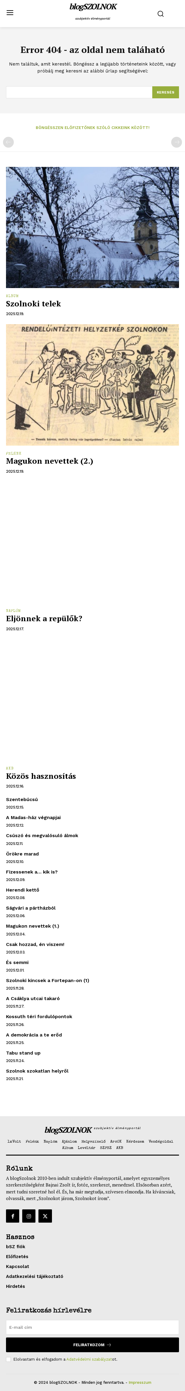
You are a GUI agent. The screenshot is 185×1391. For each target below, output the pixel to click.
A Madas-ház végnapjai (33, 817)
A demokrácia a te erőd (34, 1035)
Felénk (14, 454)
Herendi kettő (22, 890)
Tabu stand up (23, 1053)
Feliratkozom (92, 1345)
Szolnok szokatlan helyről (37, 1071)
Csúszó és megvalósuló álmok (42, 835)
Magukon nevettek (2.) (49, 461)
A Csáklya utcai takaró (33, 998)
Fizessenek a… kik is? (32, 872)
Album (12, 296)
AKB (10, 769)
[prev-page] (8, 142)
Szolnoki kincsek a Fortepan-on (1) (47, 980)
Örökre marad (22, 854)
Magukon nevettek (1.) (32, 926)
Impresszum (140, 1382)
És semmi (17, 962)
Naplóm (13, 611)
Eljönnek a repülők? (44, 618)
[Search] (165, 92)
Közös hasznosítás (41, 776)
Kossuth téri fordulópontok (39, 1016)
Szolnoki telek (33, 303)
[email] (92, 1327)
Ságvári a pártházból (31, 908)
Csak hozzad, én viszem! (35, 944)
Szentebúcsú (22, 799)
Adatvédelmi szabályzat (89, 1359)
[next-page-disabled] (176, 142)
